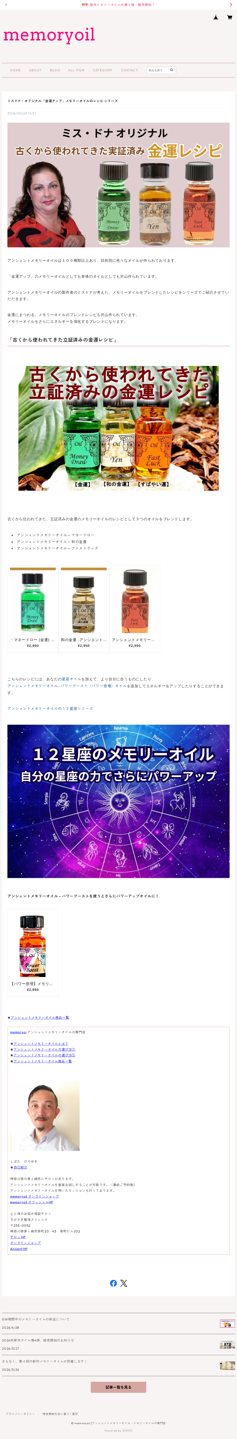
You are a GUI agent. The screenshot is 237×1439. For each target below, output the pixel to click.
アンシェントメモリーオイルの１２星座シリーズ (50, 708)
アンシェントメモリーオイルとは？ (41, 1044)
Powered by (119, 1430)
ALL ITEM (76, 70)
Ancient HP (19, 1249)
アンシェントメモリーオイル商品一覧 (40, 1018)
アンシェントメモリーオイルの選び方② (44, 1055)
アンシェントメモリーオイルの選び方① (44, 1049)
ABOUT (35, 70)
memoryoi (18, 1032)
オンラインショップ (25, 1243)
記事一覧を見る (118, 1387)
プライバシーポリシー (20, 1414)
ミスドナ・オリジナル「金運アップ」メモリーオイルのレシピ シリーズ (62, 101)
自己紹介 (20, 1167)
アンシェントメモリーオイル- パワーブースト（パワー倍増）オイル (67, 686)
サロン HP (18, 1237)
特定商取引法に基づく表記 (60, 1414)
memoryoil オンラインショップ (34, 1196)
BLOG (55, 70)
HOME (15, 70)
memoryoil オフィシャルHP (31, 1202)
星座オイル (71, 679)
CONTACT (129, 70)
